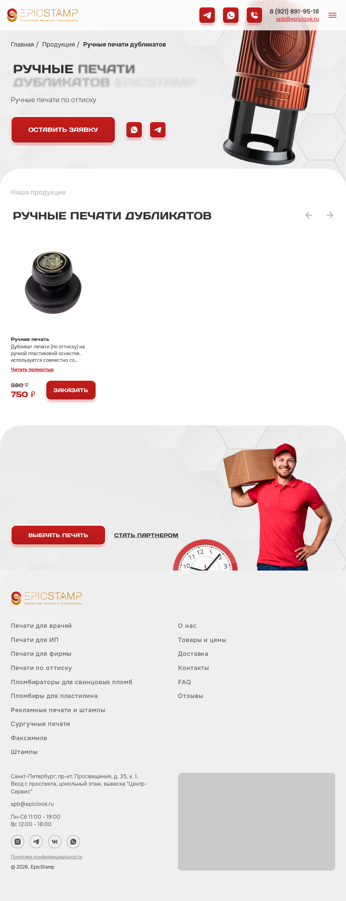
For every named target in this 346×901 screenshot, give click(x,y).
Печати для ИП (35, 640)
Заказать (70, 390)
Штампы (24, 752)
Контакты (193, 668)
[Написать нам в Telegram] (157, 129)
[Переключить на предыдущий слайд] (308, 215)
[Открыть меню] (332, 15)
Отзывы (190, 696)
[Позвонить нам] (254, 15)
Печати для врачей (41, 626)
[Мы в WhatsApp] (230, 15)
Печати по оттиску (41, 668)
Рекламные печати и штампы (58, 710)
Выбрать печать (58, 535)
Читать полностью (32, 370)
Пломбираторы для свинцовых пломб (72, 682)
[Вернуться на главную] (42, 15)
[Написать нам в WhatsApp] (134, 129)
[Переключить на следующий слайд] (329, 215)
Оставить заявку (63, 130)
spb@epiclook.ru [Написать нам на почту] (297, 19)
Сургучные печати (40, 724)
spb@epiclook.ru (32, 804)
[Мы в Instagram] (17, 841)
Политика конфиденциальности (46, 857)
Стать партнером (146, 535)
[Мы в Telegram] (207, 15)
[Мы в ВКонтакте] (54, 841)
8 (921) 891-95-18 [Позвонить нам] (294, 11)
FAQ (184, 682)
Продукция (59, 44)
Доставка (193, 654)
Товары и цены (202, 640)
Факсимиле (29, 738)
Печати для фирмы (41, 654)
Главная (23, 44)
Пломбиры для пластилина (54, 696)
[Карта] (256, 822)
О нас (187, 626)
